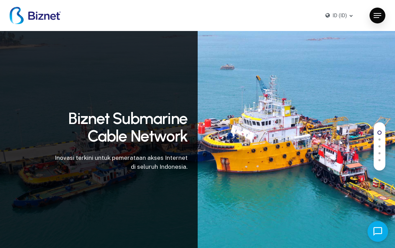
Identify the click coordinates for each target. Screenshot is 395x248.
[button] (377, 15)
